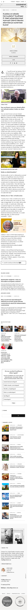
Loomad (19, 502)
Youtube (22, 1)
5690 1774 (9, 571)
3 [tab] (5, 606)
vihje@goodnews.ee (6, 560)
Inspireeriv (9, 296)
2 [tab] (4, 606)
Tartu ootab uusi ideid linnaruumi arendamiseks (16, 457)
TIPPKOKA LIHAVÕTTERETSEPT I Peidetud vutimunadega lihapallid (16, 477)
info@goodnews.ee (6, 580)
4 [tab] (6, 606)
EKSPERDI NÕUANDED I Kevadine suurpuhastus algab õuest (16, 428)
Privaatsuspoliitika (5, 585)
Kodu (4, 10)
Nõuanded (9, 276)
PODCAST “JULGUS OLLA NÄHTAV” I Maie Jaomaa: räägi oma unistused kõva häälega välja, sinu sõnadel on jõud (6, 357)
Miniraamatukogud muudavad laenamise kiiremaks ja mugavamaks (20, 338)
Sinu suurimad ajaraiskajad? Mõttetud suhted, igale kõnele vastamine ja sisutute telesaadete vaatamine (13, 302)
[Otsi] (18, 415)
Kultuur (18, 444)
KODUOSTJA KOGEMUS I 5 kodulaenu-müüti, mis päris (17, 466)
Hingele (7, 10)
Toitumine (19, 473)
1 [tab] (2, 606)
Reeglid (8, 594)
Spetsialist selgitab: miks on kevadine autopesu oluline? (11, 280)
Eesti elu (19, 454)
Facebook (13, 1)
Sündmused (15, 56)
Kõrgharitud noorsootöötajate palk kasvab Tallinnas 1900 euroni (16, 516)
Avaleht (3, 594)
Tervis (18, 493)
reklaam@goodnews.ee (12, 588)
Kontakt (23, 594)
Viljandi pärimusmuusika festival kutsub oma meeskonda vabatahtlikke (6, 338)
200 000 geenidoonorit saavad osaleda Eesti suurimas (16, 496)
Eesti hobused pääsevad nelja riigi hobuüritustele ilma (16, 506)
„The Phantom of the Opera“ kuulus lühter (15, 437)
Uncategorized (20, 434)
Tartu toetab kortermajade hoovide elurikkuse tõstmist (17, 486)
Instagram (18, 1)
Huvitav (5, 276)
